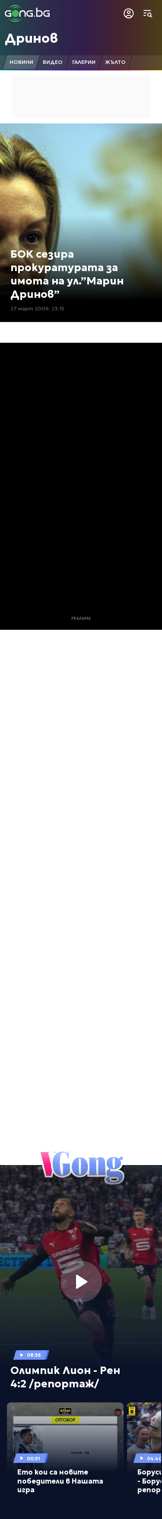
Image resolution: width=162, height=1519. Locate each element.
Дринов (31, 38)
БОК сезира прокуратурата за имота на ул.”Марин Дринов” (67, 274)
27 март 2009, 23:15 (37, 308)
